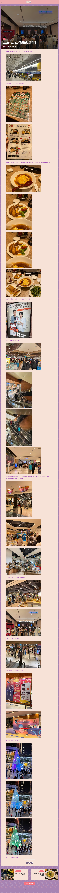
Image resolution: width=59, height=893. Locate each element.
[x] (27, 864)
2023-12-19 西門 (20, 875)
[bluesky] (32, 864)
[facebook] (29, 864)
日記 (4, 40)
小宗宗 (4, 47)
